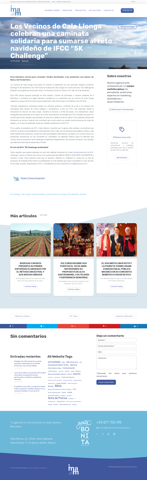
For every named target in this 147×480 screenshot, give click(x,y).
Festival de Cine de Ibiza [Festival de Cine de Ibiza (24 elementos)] (55, 380)
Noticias (25, 61)
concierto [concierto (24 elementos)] (61, 371)
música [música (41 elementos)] (63, 395)
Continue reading (30, 286)
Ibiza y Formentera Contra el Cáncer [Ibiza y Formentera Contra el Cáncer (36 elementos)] (60, 389)
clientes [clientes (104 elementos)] (73, 365)
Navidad (83, 194)
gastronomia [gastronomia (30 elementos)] (77, 380)
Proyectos (80, 10)
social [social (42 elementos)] (50, 404)
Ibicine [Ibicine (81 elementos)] (51, 386)
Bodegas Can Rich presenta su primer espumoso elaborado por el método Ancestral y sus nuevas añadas (30, 269)
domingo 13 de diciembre (69, 194)
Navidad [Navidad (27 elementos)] (69, 395)
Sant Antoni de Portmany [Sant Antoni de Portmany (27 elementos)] (73, 401)
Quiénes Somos (52, 10)
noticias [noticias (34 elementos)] (70, 398)
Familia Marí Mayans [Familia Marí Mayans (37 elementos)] (67, 377)
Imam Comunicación (33, 178)
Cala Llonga (25, 194)
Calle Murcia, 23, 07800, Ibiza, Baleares (31, 438)
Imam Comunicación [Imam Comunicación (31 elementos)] (54, 392)
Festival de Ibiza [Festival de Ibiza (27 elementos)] (67, 380)
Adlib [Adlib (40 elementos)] (63, 362)
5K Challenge (15, 194)
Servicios (67, 10)
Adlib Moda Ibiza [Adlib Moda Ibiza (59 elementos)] (72, 362)
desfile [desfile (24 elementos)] (73, 371)
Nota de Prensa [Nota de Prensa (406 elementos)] (57, 398)
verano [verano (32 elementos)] (74, 404)
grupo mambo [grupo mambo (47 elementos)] (61, 383)
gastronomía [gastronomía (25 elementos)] (51, 383)
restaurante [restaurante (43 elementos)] (61, 401)
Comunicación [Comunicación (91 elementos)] (69, 368)
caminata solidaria (38, 194)
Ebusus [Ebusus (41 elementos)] (78, 371)
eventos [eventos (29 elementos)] (50, 377)
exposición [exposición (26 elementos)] (57, 377)
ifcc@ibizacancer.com (78, 164)
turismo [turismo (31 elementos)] (55, 404)
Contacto (109, 10)
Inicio (133, 1)
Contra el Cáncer (52, 194)
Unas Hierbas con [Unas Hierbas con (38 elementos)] (65, 404)
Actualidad (95, 10)
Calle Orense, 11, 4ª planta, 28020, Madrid (32, 442)
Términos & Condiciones (129, 467)
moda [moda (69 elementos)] (69, 392)
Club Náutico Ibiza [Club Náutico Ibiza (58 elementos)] (54, 368)
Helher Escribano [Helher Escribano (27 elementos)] (72, 383)
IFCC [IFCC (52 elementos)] (74, 389)
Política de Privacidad (115, 467)
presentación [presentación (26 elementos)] (52, 401)
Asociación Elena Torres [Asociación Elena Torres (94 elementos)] (58, 365)
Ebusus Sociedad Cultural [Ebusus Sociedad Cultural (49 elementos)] (57, 374)
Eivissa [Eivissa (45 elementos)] (69, 374)
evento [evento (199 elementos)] (76, 374)
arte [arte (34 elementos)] (80, 362)
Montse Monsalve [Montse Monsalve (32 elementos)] (53, 395)
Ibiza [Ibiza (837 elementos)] (58, 385)
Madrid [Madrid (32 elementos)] (64, 392)
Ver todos (43, 215)
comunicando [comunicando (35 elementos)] (52, 371)
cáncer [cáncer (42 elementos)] (67, 371)
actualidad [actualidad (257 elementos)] (54, 362)
